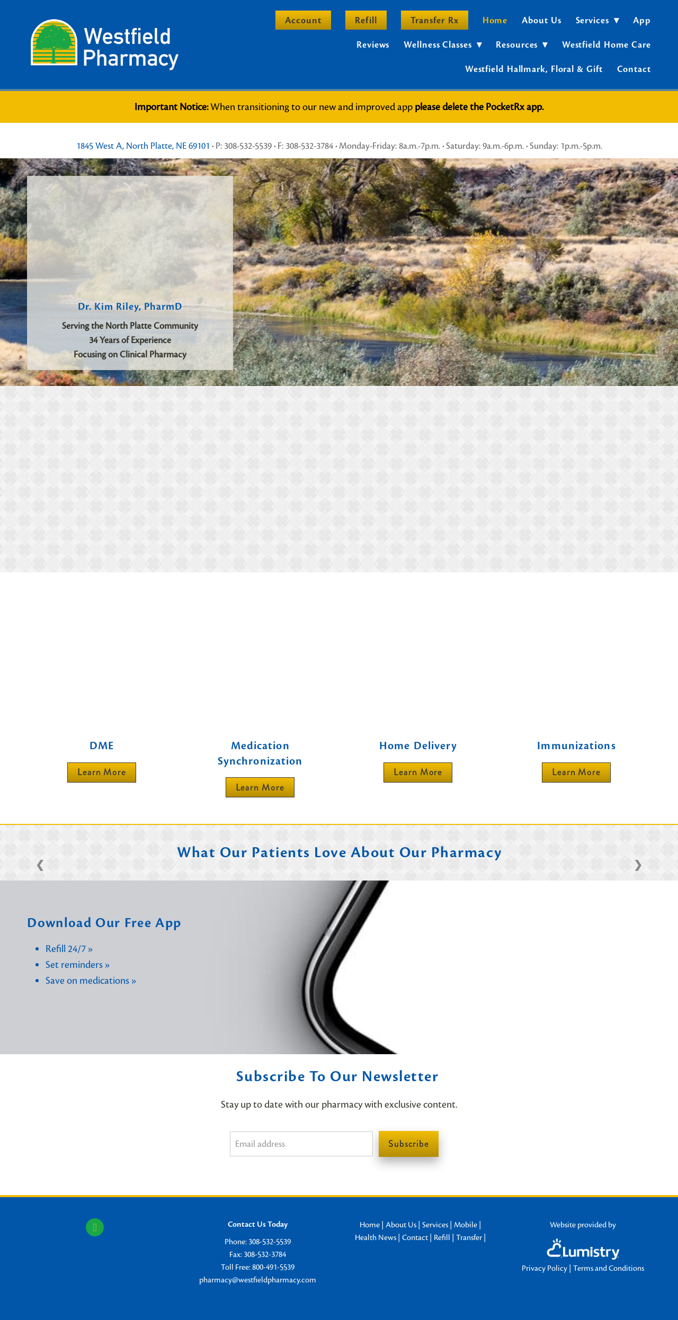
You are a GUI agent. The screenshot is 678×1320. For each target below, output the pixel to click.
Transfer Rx (435, 20)
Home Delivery (418, 745)
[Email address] (301, 1144)
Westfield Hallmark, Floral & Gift (534, 69)
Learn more (260, 787)
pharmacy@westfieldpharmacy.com (257, 1280)
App (642, 20)
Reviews (372, 44)
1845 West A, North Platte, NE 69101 (143, 145)
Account (303, 20)
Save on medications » (91, 980)
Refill (366, 20)
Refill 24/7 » (69, 948)
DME (102, 745)
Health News (375, 1237)
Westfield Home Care (606, 44)
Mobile (465, 1224)
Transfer (469, 1237)
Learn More (101, 772)
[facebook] (95, 1227)
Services (435, 1224)
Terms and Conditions (608, 1268)
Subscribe (408, 1144)
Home (495, 20)
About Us (541, 20)
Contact (634, 69)
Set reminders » (78, 964)
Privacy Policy (544, 1268)
